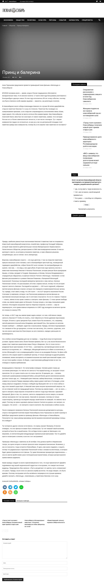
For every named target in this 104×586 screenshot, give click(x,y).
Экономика (8, 20)
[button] (99, 20)
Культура (42, 20)
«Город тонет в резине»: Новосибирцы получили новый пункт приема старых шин (12, 522)
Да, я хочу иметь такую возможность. (88, 189)
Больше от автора (23, 501)
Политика (31, 20)
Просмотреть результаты (86, 209)
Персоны (52, 20)
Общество (20, 20)
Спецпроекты (87, 20)
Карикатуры (74, 20)
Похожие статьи (8, 501)
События (62, 20)
